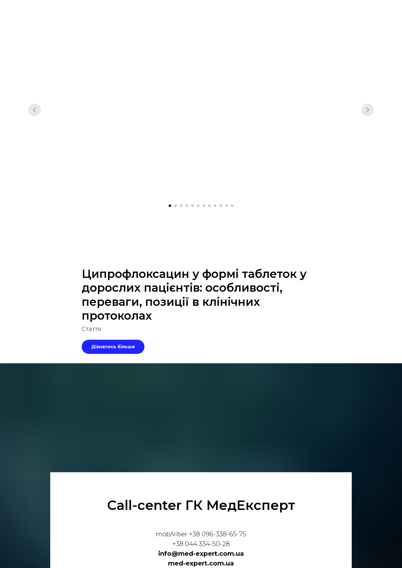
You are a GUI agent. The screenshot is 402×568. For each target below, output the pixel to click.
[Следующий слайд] (367, 110)
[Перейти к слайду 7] (204, 205)
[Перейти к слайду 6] (198, 205)
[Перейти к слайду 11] (226, 205)
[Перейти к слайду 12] (232, 205)
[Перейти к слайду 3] (181, 205)
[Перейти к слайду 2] (175, 205)
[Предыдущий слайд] (34, 110)
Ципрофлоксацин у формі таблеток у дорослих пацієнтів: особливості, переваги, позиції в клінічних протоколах (194, 294)
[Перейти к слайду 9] (215, 205)
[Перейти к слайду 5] (192, 205)
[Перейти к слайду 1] (170, 205)
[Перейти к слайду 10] (221, 205)
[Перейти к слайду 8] (209, 205)
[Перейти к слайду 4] (187, 205)
